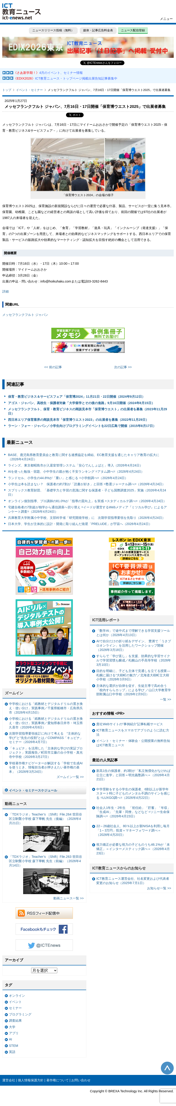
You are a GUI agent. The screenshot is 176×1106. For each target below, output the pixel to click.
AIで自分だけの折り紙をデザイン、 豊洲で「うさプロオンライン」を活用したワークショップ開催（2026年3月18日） (133, 645)
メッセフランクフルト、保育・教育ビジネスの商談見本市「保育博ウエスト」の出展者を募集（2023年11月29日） (87, 411)
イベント (15, 1002)
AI (10, 1039)
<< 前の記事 (53, 367)
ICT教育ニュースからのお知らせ (119, 868)
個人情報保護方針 (31, 1080)
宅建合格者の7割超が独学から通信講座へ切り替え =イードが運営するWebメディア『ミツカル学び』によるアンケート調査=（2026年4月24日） (87, 509)
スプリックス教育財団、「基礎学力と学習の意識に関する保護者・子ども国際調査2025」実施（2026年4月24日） (87, 492)
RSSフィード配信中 (44, 913)
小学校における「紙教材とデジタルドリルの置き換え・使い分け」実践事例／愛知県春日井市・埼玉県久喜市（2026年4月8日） (46, 723)
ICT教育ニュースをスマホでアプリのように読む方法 (132, 732)
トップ (6, 90)
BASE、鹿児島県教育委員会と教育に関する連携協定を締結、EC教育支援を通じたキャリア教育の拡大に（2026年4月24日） (83, 457)
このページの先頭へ (167, 1068)
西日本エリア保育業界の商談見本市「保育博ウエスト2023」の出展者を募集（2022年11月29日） (78, 419)
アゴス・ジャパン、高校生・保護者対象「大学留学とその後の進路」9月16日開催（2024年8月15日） (81, 403)
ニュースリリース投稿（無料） (53, 30)
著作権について (57, 1080)
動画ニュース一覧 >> (68, 898)
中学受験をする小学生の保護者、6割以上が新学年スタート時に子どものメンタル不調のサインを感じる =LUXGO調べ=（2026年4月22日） (133, 793)
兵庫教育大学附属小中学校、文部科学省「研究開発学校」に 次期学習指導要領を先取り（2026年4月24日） (86, 518)
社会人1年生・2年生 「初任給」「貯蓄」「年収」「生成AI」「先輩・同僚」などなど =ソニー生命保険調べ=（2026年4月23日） (133, 812)
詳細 (5, 291)
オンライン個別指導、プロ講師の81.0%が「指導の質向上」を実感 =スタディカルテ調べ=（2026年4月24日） (87, 501)
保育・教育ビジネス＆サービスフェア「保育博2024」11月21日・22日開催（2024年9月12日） (76, 396)
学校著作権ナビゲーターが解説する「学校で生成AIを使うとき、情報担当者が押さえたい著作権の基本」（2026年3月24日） (46, 767)
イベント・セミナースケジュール (33, 790)
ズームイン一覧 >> (70, 777)
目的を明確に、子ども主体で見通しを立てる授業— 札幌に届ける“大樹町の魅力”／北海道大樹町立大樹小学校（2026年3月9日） (133, 675)
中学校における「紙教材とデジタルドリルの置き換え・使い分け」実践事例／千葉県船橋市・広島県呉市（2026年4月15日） (46, 708)
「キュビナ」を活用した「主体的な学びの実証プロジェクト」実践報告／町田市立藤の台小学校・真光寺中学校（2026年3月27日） (46, 752)
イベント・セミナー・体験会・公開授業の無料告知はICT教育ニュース (133, 743)
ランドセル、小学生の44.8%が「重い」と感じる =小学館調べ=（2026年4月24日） (68, 478)
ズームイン (14, 693)
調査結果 (15, 1020)
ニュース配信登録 (133, 30)
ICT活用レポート (106, 620)
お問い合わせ (81, 1080)
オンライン (17, 995)
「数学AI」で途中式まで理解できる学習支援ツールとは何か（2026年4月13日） (133, 633)
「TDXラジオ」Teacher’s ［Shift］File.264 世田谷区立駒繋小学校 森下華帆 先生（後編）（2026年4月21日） (45, 832)
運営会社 (8, 1080)
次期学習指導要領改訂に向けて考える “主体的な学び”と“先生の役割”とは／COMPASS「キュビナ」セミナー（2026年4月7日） (46, 738)
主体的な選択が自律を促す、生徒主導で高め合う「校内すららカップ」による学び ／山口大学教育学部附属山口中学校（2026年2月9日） (133, 690)
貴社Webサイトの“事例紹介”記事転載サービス (129, 724)
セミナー (15, 1008)
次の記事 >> (123, 367)
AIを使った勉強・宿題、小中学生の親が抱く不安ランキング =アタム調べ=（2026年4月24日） (76, 471)
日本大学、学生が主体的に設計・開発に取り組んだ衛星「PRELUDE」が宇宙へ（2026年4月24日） (80, 524)
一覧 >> (165, 699)
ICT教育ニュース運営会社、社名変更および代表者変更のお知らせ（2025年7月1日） (132, 881)
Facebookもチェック (44, 929)
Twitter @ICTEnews (44, 945)
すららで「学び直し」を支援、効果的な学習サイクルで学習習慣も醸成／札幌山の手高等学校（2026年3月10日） (133, 660)
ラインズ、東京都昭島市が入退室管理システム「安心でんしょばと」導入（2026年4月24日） (75, 465)
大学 (12, 1027)
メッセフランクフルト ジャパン (25, 315)
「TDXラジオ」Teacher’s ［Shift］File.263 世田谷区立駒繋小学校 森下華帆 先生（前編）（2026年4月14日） (45, 874)
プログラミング (20, 1014)
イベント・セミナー (29, 90)
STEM (13, 1045)
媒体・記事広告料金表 (98, 30)
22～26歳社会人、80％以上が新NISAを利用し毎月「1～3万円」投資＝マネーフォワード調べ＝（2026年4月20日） (133, 830)
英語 (12, 1052)
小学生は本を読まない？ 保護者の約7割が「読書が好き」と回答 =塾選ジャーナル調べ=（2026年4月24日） (86, 484)
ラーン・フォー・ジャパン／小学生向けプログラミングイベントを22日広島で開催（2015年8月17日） (82, 426)
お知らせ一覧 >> (159, 888)
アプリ (14, 1033)
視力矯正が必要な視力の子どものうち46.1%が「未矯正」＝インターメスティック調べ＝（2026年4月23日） (133, 849)
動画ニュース (16, 804)
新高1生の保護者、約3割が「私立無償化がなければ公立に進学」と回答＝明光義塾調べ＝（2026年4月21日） (133, 775)
